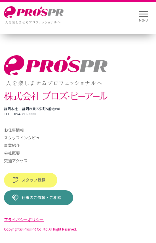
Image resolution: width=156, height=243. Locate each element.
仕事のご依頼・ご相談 (36, 198)
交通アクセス (16, 160)
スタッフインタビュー (24, 137)
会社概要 (12, 153)
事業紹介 (12, 145)
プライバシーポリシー (24, 219)
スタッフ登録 (28, 180)
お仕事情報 (14, 130)
